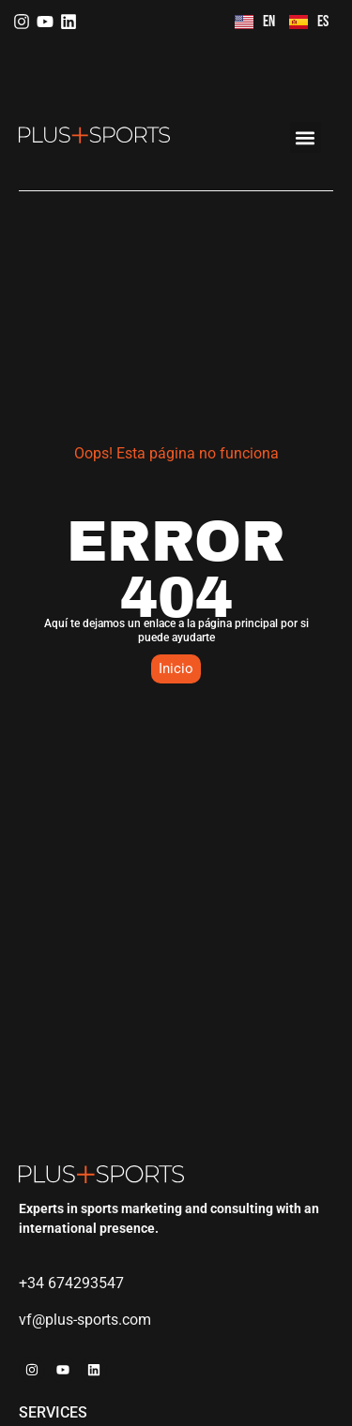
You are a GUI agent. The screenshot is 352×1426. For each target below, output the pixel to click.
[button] (305, 137)
